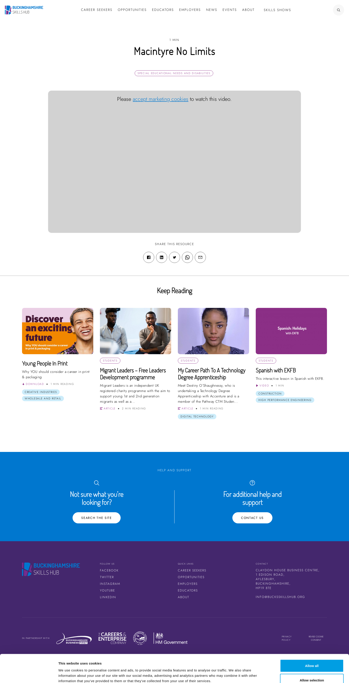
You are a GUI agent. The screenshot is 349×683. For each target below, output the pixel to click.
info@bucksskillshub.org (280, 597)
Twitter (107, 577)
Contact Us (252, 518)
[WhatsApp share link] (187, 257)
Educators (163, 9)
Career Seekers (192, 570)
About (248, 9)
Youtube (107, 590)
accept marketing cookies (160, 99)
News (211, 9)
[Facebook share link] (148, 257)
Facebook (109, 570)
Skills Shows (277, 10)
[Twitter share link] (174, 257)
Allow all (312, 642)
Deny (312, 671)
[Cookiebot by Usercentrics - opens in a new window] (28, 674)
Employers (190, 9)
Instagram (110, 583)
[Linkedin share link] (161, 257)
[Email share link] (200, 257)
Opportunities (191, 577)
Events (230, 9)
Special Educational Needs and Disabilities (174, 73)
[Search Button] (325, 10)
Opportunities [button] (132, 9)
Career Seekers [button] (96, 9)
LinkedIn (108, 597)
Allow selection (312, 657)
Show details (233, 671)
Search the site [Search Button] (96, 518)
